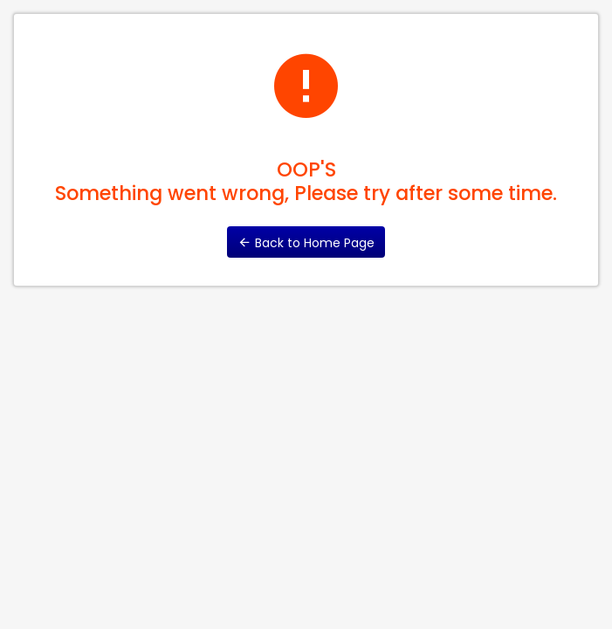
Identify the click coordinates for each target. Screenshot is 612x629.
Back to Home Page (306, 243)
